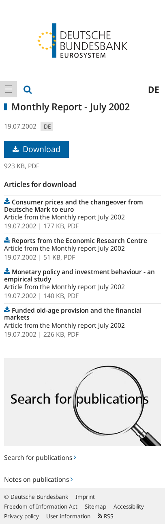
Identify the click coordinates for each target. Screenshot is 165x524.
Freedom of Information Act (40, 506)
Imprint (85, 496)
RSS (106, 516)
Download (36, 149)
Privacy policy (21, 516)
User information (68, 516)
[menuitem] (8, 89)
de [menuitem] (153, 89)
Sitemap (95, 506)
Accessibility (129, 506)
